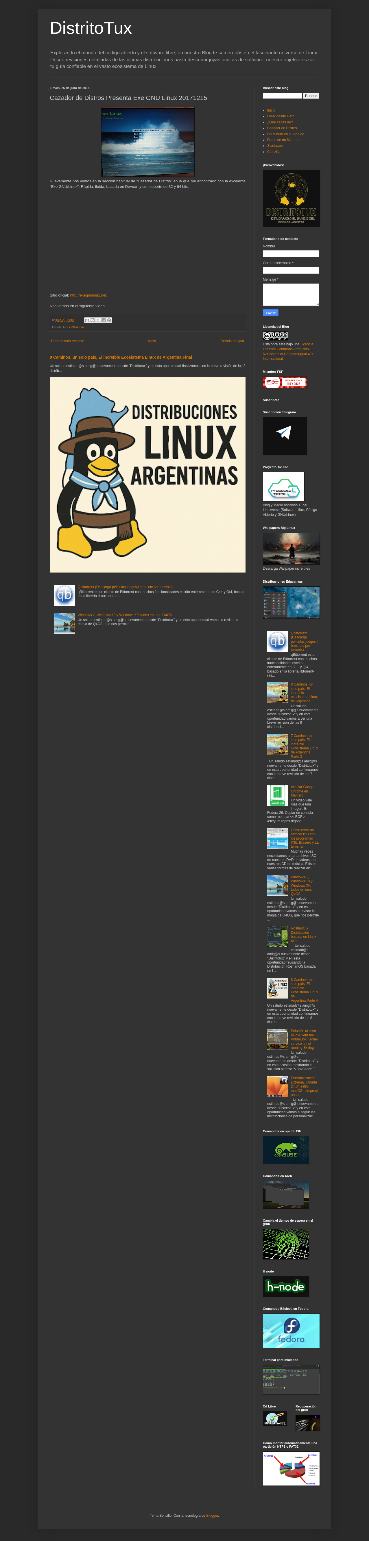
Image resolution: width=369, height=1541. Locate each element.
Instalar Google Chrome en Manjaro (302, 791)
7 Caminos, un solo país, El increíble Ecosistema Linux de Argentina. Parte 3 (304, 746)
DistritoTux (91, 28)
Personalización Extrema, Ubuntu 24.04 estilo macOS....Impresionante (304, 1086)
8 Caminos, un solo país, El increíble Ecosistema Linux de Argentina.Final (121, 357)
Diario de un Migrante (283, 140)
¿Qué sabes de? (280, 122)
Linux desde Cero (280, 116)
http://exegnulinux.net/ (88, 295)
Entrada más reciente (67, 341)
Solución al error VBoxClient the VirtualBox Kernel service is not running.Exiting (304, 1039)
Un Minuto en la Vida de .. (287, 134)
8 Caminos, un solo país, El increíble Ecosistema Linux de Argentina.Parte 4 (304, 990)
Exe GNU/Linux (73, 327)
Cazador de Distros (282, 128)
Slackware (275, 146)
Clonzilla (273, 152)
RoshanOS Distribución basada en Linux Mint (303, 934)
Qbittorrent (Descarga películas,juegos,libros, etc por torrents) (125, 587)
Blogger (212, 1516)
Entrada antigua (231, 341)
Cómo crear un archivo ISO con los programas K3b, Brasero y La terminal (305, 838)
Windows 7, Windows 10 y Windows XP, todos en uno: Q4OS (125, 615)
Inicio (152, 341)
